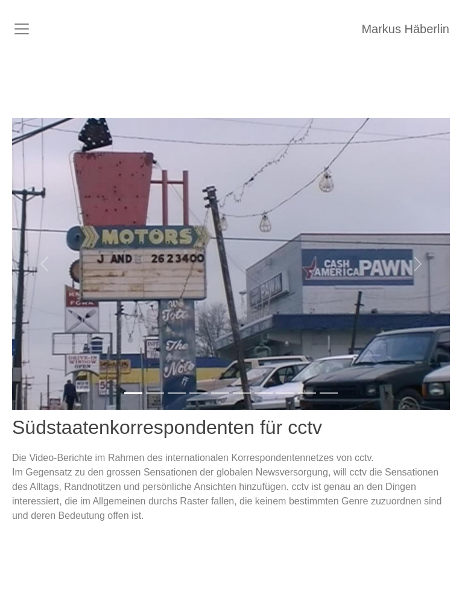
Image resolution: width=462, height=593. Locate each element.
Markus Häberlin (405, 29)
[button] (45, 264)
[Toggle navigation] (22, 29)
